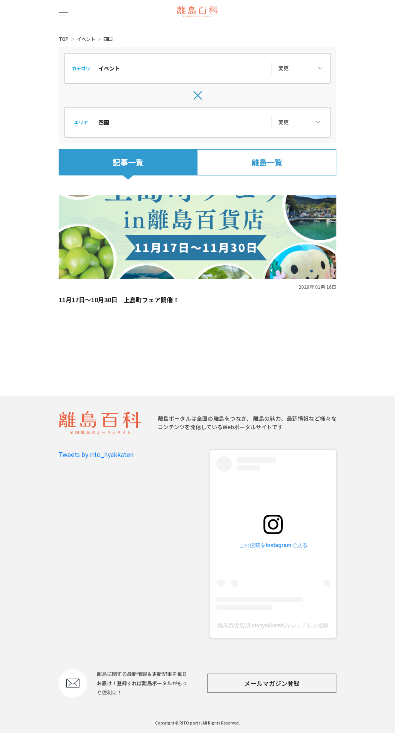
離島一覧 (267, 162)
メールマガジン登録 (272, 683)
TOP (64, 38)
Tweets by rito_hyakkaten (96, 454)
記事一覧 (128, 162)
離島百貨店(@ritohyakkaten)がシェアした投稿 (273, 625)
